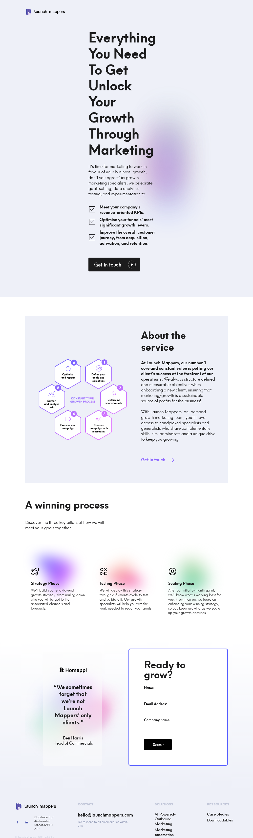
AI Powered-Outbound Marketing (165, 818)
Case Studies (218, 814)
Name (149, 687)
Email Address (155, 703)
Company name (157, 719)
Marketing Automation (164, 831)
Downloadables (220, 820)
